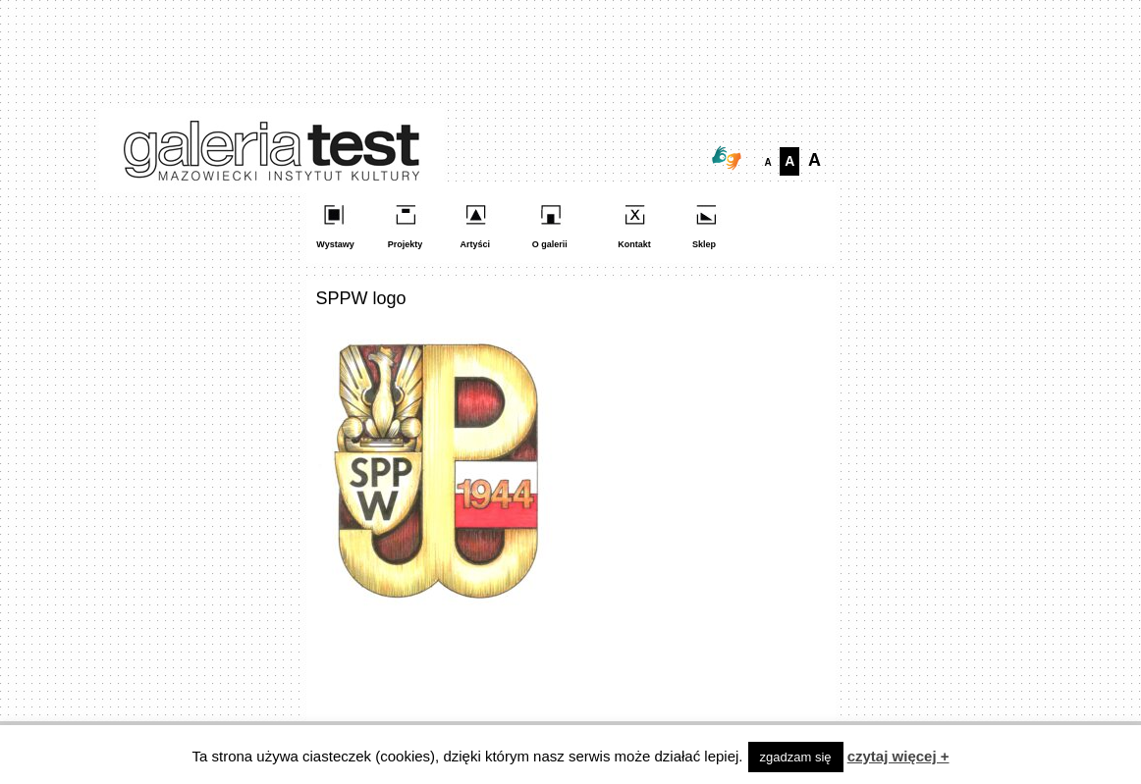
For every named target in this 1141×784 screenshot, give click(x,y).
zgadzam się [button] (796, 757)
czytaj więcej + (898, 756)
